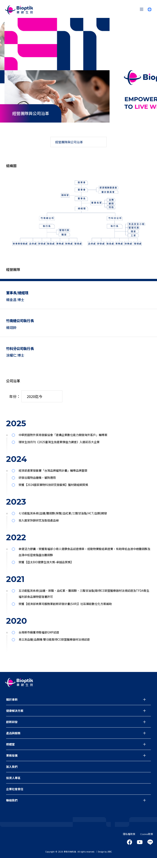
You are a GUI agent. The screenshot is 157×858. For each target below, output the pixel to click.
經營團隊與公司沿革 (69, 142)
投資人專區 (13, 778)
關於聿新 (12, 699)
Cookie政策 (146, 834)
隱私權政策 (129, 834)
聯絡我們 (12, 800)
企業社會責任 (14, 789)
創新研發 (12, 722)
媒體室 (10, 744)
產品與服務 (13, 733)
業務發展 (12, 755)
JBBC (109, 851)
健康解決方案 (14, 711)
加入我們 (12, 767)
